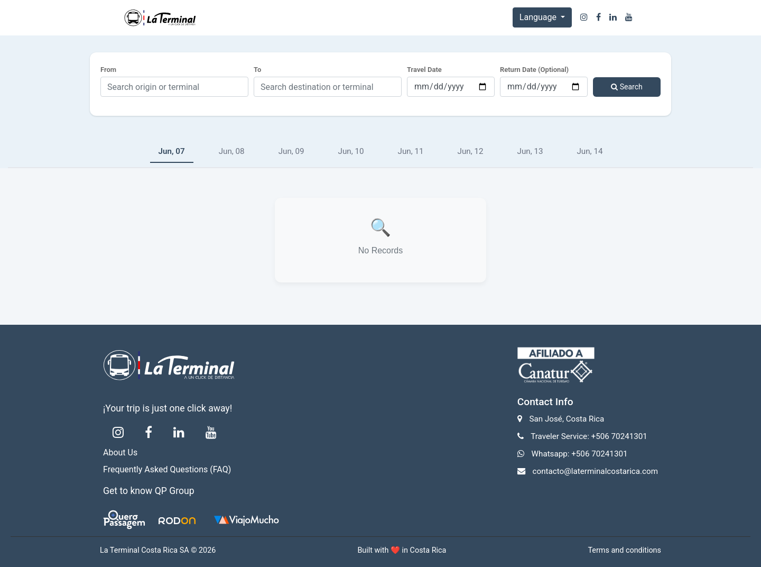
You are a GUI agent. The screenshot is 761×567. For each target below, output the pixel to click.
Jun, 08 (232, 151)
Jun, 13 (530, 151)
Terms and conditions (624, 550)
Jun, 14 (589, 151)
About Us (120, 452)
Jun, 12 (471, 151)
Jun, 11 (411, 151)
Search (626, 87)
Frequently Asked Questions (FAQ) (167, 469)
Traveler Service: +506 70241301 (589, 436)
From (108, 70)
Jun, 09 (291, 151)
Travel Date (424, 70)
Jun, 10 (351, 151)
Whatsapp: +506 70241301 (580, 454)
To (257, 70)
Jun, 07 (172, 151)
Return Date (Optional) (534, 70)
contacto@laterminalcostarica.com (595, 471)
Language (539, 17)
